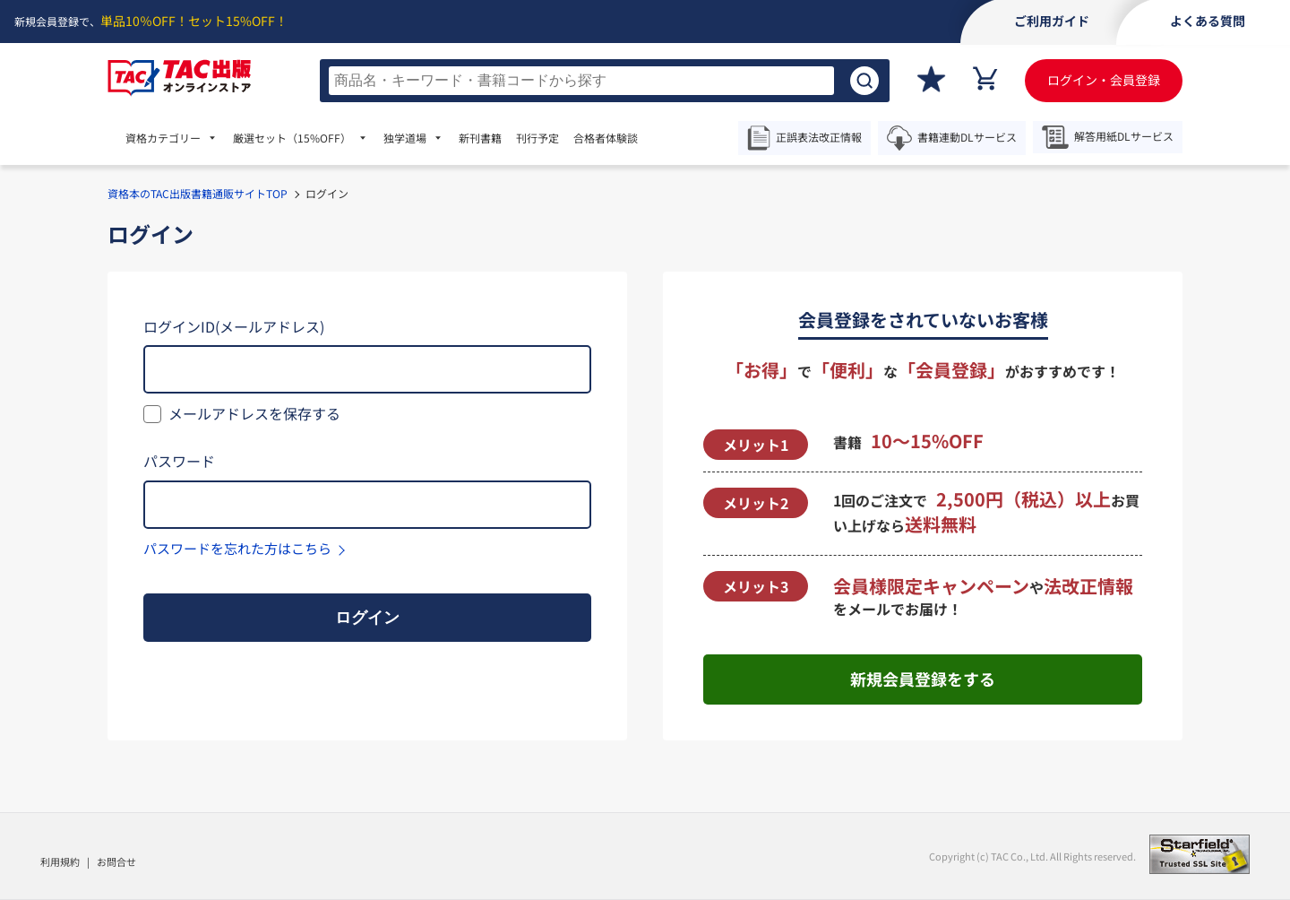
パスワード (179, 461)
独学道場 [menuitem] (404, 138)
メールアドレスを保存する (254, 413)
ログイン (367, 618)
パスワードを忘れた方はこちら (237, 548)
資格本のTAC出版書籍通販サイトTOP (198, 193)
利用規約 (60, 861)
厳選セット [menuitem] (292, 138)
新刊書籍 (480, 138)
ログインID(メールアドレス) (233, 326)
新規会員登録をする (922, 678)
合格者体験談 (605, 138)
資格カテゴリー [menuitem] (163, 138)
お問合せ (116, 861)
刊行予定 (537, 138)
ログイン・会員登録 (1103, 80)
